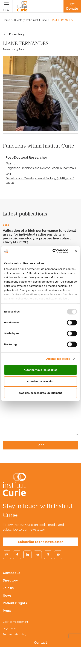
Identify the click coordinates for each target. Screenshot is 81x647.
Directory (13, 34)
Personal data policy (14, 634)
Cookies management (15, 621)
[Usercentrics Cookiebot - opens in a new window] (52, 251)
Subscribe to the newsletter (40, 542)
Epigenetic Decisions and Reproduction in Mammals (41, 168)
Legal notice (10, 628)
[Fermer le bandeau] (75, 251)
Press (7, 610)
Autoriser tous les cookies (40, 369)
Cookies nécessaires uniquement (40, 392)
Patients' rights (15, 603)
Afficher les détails (58, 358)
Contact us (11, 573)
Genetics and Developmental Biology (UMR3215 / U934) (40, 181)
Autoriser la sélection (40, 381)
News (7, 595)
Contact (40, 642)
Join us (8, 588)
